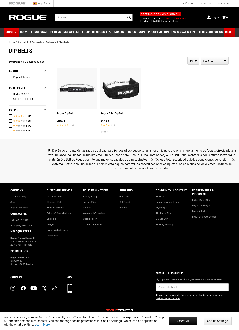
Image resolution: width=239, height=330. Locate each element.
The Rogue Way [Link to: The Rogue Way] (18, 196)
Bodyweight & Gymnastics (31, 42)
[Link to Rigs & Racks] (71, 32)
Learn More (42, 324)
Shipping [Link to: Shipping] (51, 219)
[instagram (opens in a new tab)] (13, 288)
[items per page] (193, 61)
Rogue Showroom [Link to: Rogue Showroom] (19, 207)
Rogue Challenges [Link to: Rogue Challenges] (201, 205)
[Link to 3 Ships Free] (197, 32)
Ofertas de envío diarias (160, 14)
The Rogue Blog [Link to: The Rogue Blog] (164, 213)
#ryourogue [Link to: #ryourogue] (161, 207)
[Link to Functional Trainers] (46, 32)
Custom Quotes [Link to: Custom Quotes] (55, 196)
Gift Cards (189, 3)
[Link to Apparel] (142, 32)
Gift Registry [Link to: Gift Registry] (126, 202)
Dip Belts (64, 42)
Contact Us (204, 3)
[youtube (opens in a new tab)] (33, 288)
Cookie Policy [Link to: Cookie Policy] (90, 219)
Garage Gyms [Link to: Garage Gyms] (163, 219)
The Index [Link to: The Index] (161, 196)
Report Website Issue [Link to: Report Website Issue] (57, 230)
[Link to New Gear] (24, 32)
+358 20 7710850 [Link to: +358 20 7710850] (19, 220)
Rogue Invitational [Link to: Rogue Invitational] (201, 200)
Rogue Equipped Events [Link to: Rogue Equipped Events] (204, 217)
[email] (192, 287)
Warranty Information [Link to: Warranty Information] (94, 213)
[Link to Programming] (158, 32)
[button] (129, 17)
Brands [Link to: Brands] (123, 207)
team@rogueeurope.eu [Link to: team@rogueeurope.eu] (21, 225)
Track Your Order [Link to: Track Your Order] (55, 207)
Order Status (221, 3)
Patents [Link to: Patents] (87, 207)
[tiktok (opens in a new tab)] (54, 288)
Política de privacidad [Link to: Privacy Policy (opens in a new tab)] (192, 295)
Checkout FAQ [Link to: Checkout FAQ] (54, 202)
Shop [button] (9, 32)
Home (12, 42)
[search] (94, 17)
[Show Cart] (225, 17)
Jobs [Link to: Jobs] (12, 202)
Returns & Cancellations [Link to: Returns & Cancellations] (59, 213)
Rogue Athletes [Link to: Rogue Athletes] (199, 211)
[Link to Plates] (131, 32)
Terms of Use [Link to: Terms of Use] (89, 202)
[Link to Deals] (229, 32)
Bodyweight (52, 42)
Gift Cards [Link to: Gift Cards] (125, 196)
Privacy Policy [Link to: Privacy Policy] (90, 196)
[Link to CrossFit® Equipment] (96, 32)
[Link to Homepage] (28, 17)
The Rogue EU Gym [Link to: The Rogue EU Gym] (165, 224)
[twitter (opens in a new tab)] (44, 288)
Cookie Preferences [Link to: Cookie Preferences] (92, 224)
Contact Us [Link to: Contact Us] (52, 235)
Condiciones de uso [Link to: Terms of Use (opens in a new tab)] (213, 295)
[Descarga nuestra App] (70, 288)
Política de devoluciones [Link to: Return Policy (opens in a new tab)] (168, 298)
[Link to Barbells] (118, 32)
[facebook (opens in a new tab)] (23, 288)
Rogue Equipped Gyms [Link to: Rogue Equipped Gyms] (167, 202)
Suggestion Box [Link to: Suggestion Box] (55, 224)
